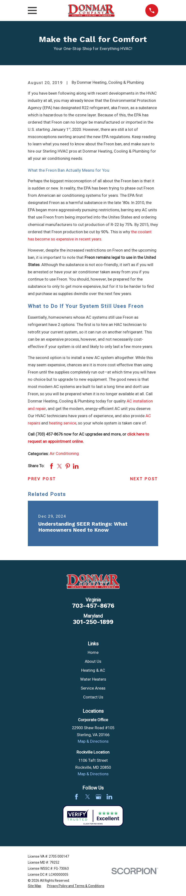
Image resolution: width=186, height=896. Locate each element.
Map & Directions (93, 741)
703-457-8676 (93, 606)
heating (55, 423)
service (69, 423)
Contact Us (93, 697)
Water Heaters (93, 679)
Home (93, 653)
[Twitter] (87, 796)
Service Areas (93, 688)
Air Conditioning (64, 454)
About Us (93, 661)
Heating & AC (93, 670)
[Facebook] (76, 796)
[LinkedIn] (109, 796)
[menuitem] (34, 886)
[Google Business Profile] (98, 796)
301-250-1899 (93, 622)
